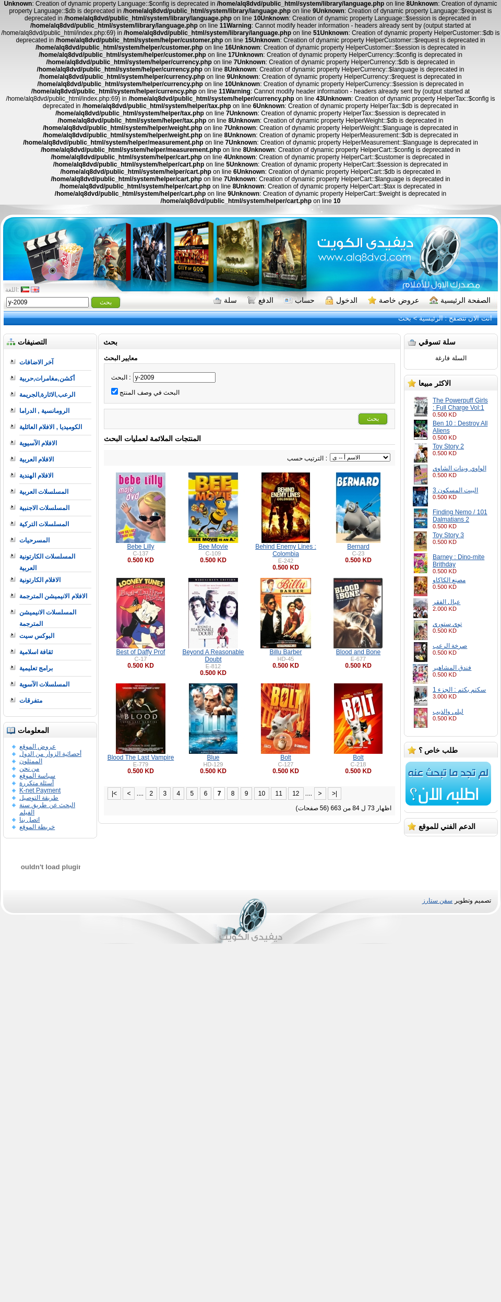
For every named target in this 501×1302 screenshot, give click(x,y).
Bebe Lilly (140, 546)
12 (295, 793)
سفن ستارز (437, 900)
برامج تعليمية (36, 668)
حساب (299, 300)
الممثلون (30, 761)
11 (278, 793)
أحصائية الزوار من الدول (50, 753)
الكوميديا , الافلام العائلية (50, 427)
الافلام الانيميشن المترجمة (53, 596)
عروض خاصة (393, 300)
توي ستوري (447, 624)
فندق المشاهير (452, 667)
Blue (213, 757)
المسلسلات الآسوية (44, 684)
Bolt (285, 757)
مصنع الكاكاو (449, 580)
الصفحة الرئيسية (460, 300)
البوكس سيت (36, 636)
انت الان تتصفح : (467, 318)
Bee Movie (213, 546)
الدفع (260, 300)
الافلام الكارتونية (40, 580)
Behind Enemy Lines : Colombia (285, 550)
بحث (404, 318)
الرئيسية (431, 318)
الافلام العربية (36, 459)
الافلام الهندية (36, 475)
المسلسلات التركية (44, 524)
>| (334, 793)
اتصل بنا (29, 819)
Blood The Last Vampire (141, 757)
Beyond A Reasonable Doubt (213, 655)
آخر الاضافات (36, 362)
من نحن (29, 768)
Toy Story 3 (448, 535)
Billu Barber (285, 652)
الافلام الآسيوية (38, 443)
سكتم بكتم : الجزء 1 (459, 689)
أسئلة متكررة (36, 783)
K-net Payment (40, 790)
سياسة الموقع (37, 775)
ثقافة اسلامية (36, 652)
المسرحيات (34, 540)
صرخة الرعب (450, 645)
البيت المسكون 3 (455, 490)
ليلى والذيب (448, 711)
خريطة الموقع (37, 827)
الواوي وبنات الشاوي (459, 468)
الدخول (341, 300)
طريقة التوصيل (38, 797)
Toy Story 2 (448, 446)
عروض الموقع (37, 746)
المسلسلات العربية (43, 491)
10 (261, 793)
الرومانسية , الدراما (44, 411)
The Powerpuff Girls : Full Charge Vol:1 (460, 404)
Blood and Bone (358, 652)
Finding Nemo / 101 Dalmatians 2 (460, 515)
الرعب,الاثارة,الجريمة (47, 394)
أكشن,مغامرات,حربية (47, 378)
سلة (225, 300)
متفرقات (30, 700)
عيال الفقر (446, 602)
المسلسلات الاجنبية (44, 508)
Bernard (358, 546)
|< (114, 793)
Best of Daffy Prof (140, 652)
